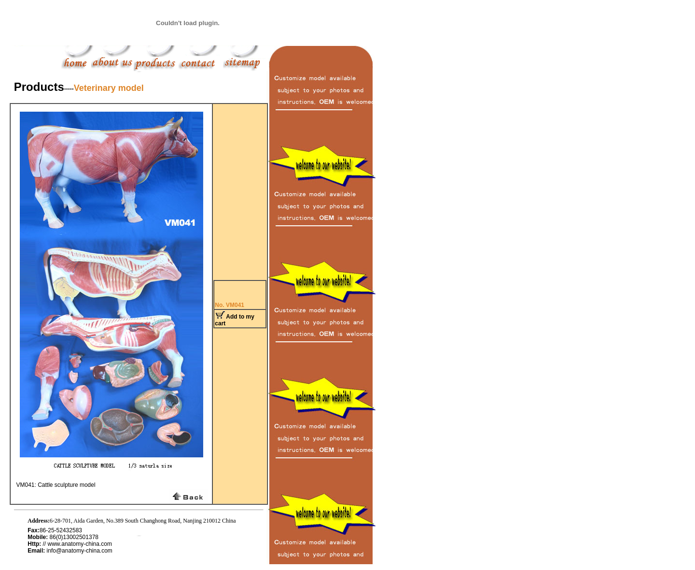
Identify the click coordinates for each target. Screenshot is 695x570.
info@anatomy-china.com (79, 550)
